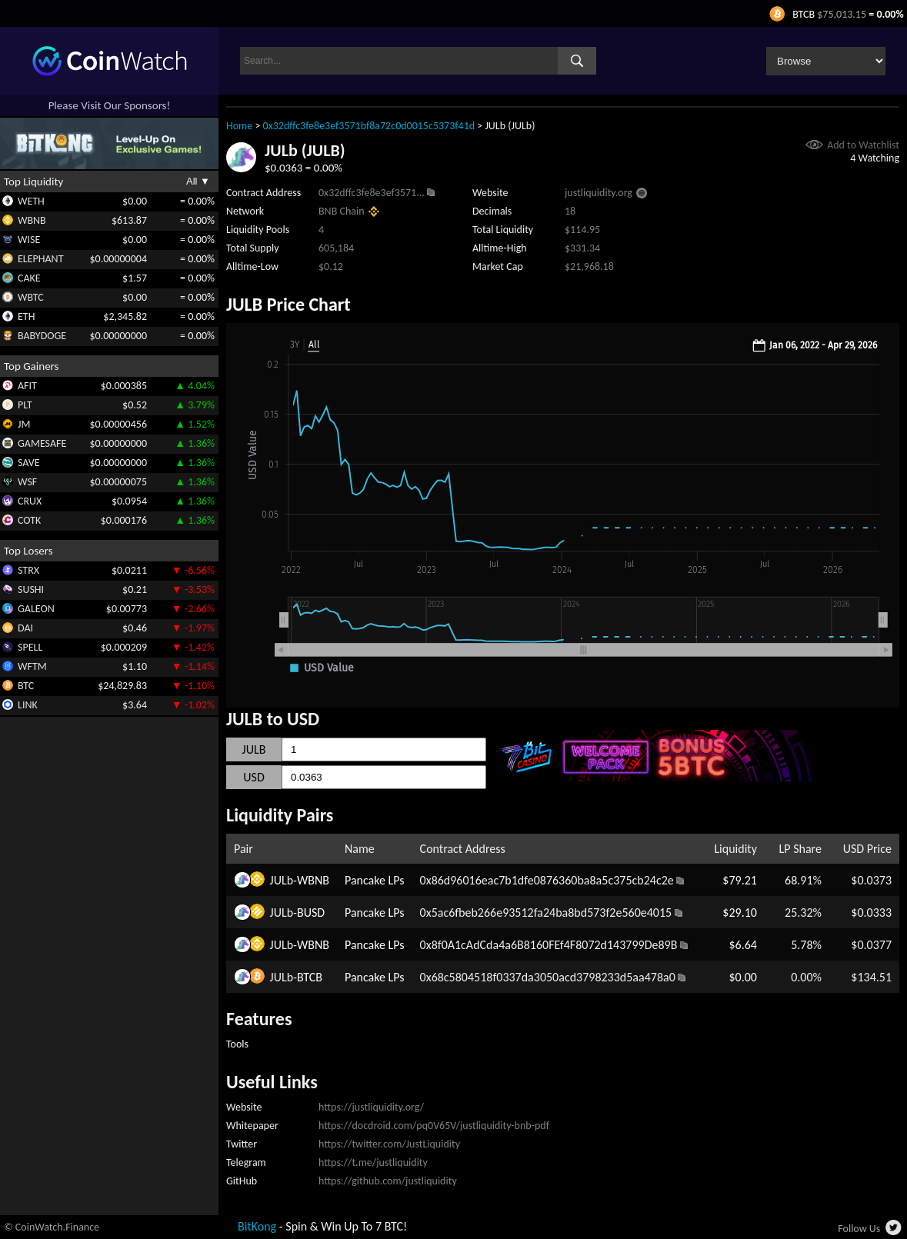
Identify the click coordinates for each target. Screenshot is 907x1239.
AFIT (27, 385)
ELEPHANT (40, 258)
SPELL (30, 647)
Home (239, 125)
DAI (25, 627)
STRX (28, 570)
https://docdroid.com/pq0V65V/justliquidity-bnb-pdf (433, 1125)
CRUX (30, 501)
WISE (29, 239)
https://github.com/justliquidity (387, 1180)
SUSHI (31, 589)
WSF (27, 481)
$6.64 (742, 945)
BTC (26, 685)
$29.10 (739, 912)
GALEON (36, 608)
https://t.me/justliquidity (373, 1162)
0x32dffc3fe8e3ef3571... (371, 192)
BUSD (311, 912)
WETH (31, 201)
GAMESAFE (42, 443)
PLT (25, 404)
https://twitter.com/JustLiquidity (389, 1144)
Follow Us (859, 1228)
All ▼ (198, 181)
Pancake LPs (375, 880)
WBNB (32, 220)
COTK (29, 520)
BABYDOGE (42, 335)
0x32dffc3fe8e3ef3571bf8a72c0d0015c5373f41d (369, 125)
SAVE (29, 462)
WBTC (31, 297)
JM (24, 424)
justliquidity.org (598, 192)
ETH (26, 316)
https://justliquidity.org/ (371, 1107)
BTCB (309, 977)
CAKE (29, 278)
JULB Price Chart (288, 304)
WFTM (32, 666)
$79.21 (739, 880)
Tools (237, 1044)
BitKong (257, 1226)
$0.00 (742, 977)
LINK (28, 704)
